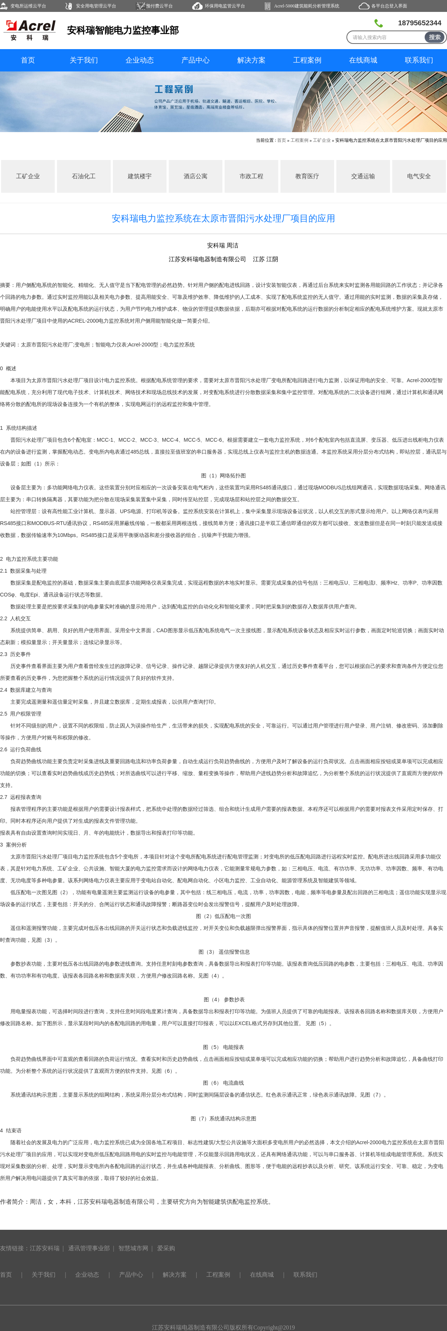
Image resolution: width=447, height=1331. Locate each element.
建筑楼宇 (140, 176)
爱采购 (166, 1248)
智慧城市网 (133, 1248)
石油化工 (84, 176)
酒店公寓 (195, 176)
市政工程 (251, 176)
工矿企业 (322, 140)
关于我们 (84, 60)
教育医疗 (307, 176)
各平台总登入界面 (389, 6)
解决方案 (251, 60)
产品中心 (195, 60)
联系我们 (419, 60)
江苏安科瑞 (45, 1248)
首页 (28, 60)
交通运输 (363, 176)
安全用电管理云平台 (96, 6)
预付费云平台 (159, 6)
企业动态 (140, 60)
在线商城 (363, 60)
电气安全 (419, 176)
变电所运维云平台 (28, 6)
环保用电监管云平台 (225, 6)
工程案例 (307, 60)
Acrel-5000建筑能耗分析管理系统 (306, 6)
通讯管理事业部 (89, 1248)
